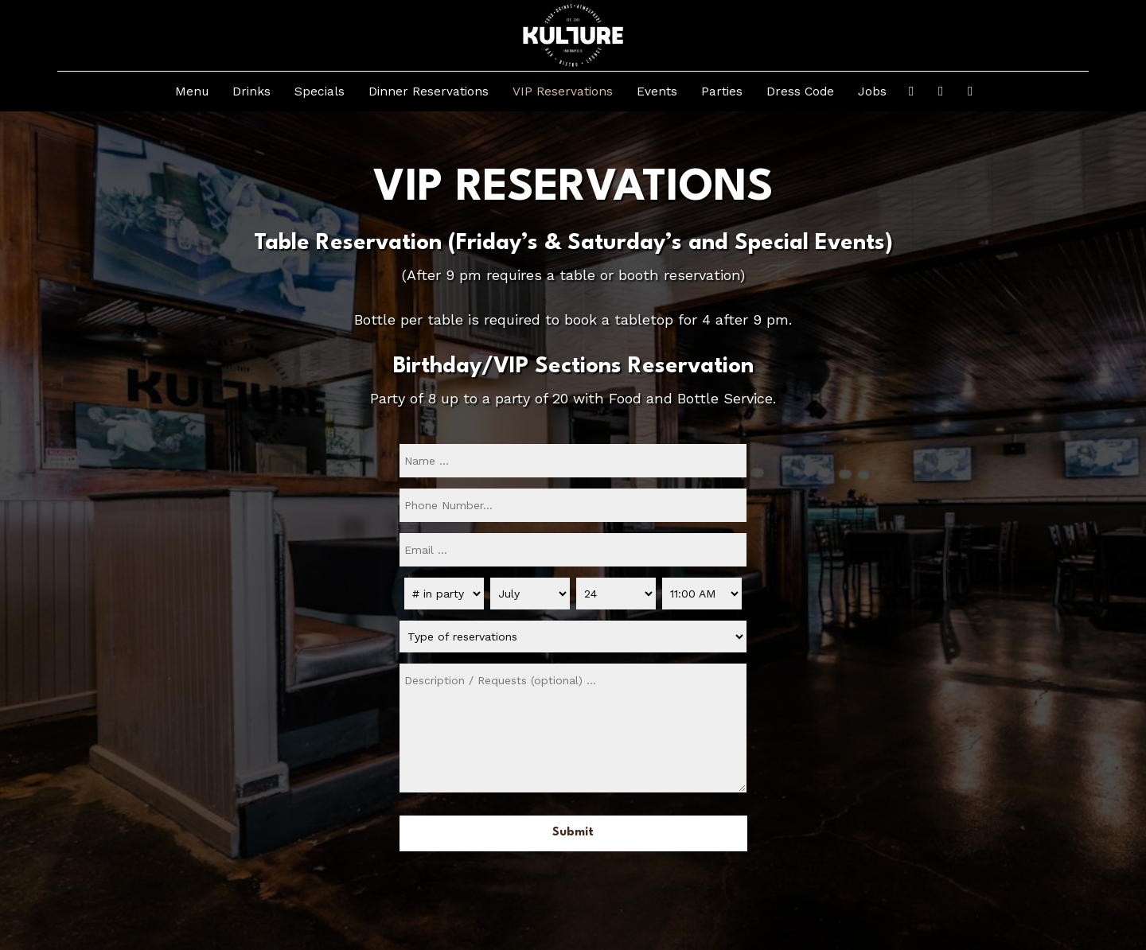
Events (657, 91)
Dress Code (800, 91)
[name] (573, 460)
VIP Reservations (563, 91)
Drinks (251, 91)
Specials (319, 91)
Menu (192, 91)
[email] (573, 549)
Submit (573, 833)
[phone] (573, 505)
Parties (722, 91)
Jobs (872, 91)
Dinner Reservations (428, 91)
